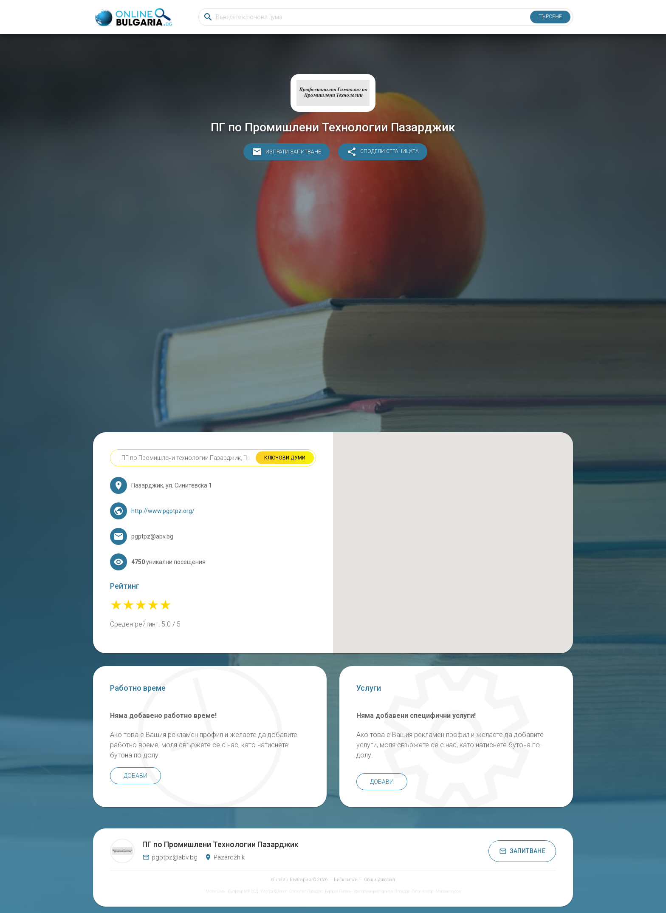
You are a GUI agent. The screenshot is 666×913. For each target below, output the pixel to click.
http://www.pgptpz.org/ (163, 511)
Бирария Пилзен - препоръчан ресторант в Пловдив (367, 891)
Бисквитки (346, 879)
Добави (135, 775)
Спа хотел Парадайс (305, 891)
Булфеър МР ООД (243, 891)
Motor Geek (216, 891)
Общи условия (379, 879)
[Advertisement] (333, 298)
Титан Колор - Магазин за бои (436, 891)
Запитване (522, 851)
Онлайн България (291, 879)
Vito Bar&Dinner (273, 891)
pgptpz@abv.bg (170, 857)
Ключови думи (284, 458)
